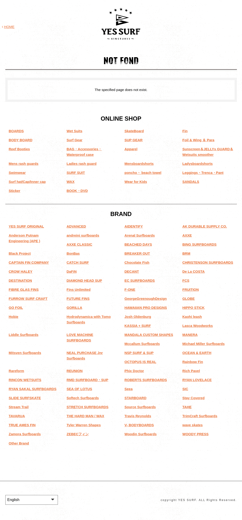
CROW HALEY (21, 271)
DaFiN (72, 271)
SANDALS (190, 182)
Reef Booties (19, 149)
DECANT (132, 271)
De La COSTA (193, 271)
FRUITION (190, 289)
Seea (129, 389)
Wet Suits (74, 131)
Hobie (14, 317)
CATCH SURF (78, 262)
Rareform (16, 371)
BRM (186, 253)
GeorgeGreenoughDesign (146, 299)
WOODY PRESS (195, 434)
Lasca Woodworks (197, 326)
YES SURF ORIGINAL (26, 226)
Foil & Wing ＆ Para (198, 140)
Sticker (14, 191)
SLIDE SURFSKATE (25, 398)
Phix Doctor (134, 371)
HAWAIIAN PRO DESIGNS (146, 308)
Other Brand (19, 443)
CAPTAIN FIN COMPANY (29, 262)
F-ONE (130, 289)
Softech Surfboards (83, 398)
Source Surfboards (140, 407)
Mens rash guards (23, 164)
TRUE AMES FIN (22, 425)
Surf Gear (74, 140)
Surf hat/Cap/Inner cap (27, 182)
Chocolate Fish (137, 262)
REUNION (75, 371)
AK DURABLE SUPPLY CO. (204, 226)
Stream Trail (19, 407)
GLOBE (188, 299)
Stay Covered (193, 398)
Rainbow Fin (192, 362)
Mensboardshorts (139, 164)
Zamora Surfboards (25, 434)
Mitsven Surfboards (25, 353)
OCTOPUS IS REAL (140, 362)
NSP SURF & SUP (139, 353)
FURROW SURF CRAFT (28, 299)
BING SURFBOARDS (199, 244)
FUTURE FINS (78, 299)
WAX (71, 182)
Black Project (20, 253)
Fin (185, 131)
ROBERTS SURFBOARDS (146, 380)
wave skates (192, 425)
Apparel (131, 149)
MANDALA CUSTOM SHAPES (149, 335)
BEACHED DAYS (138, 244)
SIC (185, 389)
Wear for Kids (136, 182)
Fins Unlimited (79, 289)
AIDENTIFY (134, 226)
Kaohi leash (192, 317)
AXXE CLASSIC (79, 244)
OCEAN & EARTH (196, 353)
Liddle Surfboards (23, 335)
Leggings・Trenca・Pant (203, 173)
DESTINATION (20, 280)
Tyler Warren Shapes (84, 425)
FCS (185, 280)
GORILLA (74, 308)
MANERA (190, 335)
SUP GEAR (134, 140)
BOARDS (16, 131)
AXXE (187, 235)
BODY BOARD (20, 140)
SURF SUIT (76, 173)
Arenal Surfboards (140, 235)
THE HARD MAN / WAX (85, 416)
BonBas (73, 253)
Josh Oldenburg (138, 317)
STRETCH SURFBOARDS (88, 407)
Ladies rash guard (82, 164)
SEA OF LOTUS (79, 389)
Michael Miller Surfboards (203, 344)
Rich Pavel (191, 371)
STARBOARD (136, 398)
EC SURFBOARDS (140, 280)
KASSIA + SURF (138, 326)
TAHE (187, 407)
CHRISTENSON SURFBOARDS (207, 262)
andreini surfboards (83, 235)
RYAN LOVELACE (197, 380)
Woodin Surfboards (141, 434)
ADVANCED (76, 226)
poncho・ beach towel (143, 173)
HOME (8, 27)
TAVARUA (17, 416)
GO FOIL (16, 308)
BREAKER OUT (137, 253)
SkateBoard (134, 131)
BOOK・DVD (77, 191)
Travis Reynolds (138, 416)
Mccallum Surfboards (142, 344)
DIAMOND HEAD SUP (84, 280)
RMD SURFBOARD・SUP (87, 380)
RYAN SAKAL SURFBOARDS (33, 389)
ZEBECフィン (78, 434)
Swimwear (17, 173)
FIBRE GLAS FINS (24, 289)
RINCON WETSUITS (25, 380)
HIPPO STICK (193, 308)
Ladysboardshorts (197, 164)
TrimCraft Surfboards (199, 416)
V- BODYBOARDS (139, 425)
